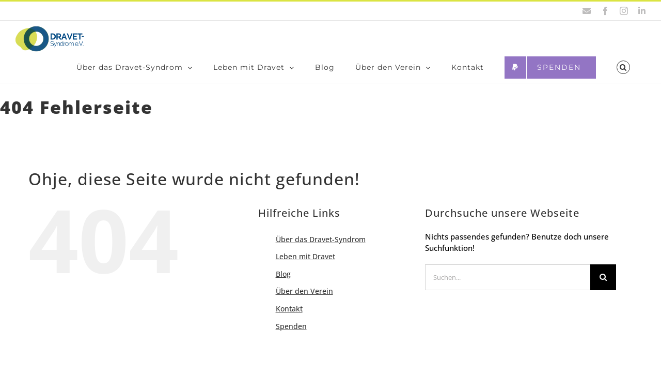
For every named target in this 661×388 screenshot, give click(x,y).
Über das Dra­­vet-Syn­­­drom (321, 250)
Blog (283, 284)
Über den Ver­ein (304, 301)
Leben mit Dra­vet (305, 267)
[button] (623, 67)
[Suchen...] (507, 288)
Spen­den (291, 336)
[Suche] (603, 288)
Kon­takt (289, 319)
